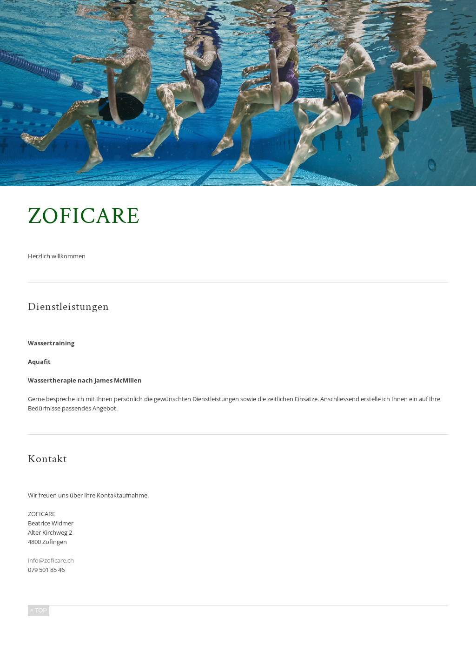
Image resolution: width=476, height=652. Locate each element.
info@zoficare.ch (51, 560)
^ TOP (38, 610)
